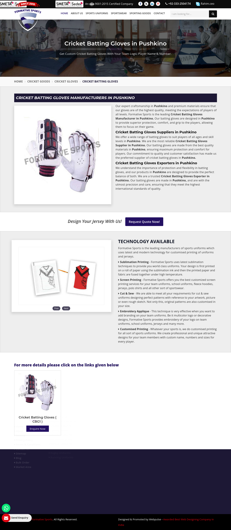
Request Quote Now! (144, 222)
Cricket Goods (38, 81)
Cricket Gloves (66, 81)
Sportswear (119, 13)
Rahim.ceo (205, 4)
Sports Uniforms (97, 13)
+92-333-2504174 (178, 4)
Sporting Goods (140, 13)
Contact (159, 13)
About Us (77, 13)
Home (64, 13)
